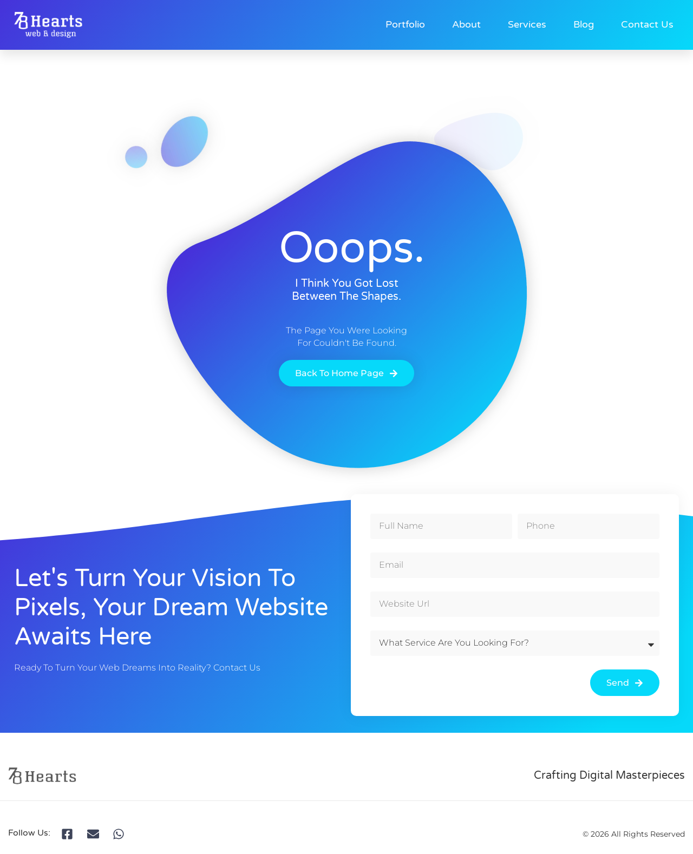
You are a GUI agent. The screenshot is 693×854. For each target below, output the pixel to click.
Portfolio (405, 24)
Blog (583, 24)
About (466, 24)
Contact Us (647, 24)
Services (527, 24)
